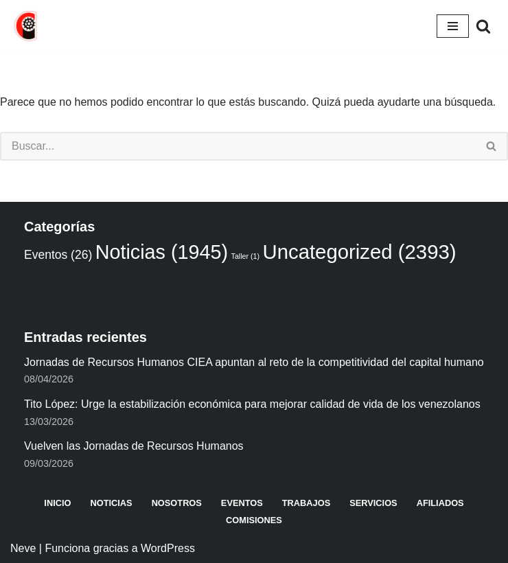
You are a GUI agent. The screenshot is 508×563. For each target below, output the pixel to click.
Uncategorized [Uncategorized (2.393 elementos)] (360, 251)
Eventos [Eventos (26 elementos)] (58, 255)
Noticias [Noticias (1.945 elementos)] (161, 252)
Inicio (57, 503)
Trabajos (306, 503)
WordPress (168, 548)
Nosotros (177, 503)
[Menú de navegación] (453, 26)
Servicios (373, 503)
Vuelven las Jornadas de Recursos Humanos (134, 446)
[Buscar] (483, 26)
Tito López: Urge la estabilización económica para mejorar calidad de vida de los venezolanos (252, 404)
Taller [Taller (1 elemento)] (245, 256)
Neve (23, 548)
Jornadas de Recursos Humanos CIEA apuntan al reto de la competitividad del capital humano (254, 362)
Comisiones (254, 520)
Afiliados (440, 503)
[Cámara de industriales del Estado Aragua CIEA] (26, 26)
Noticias (111, 503)
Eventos (242, 503)
